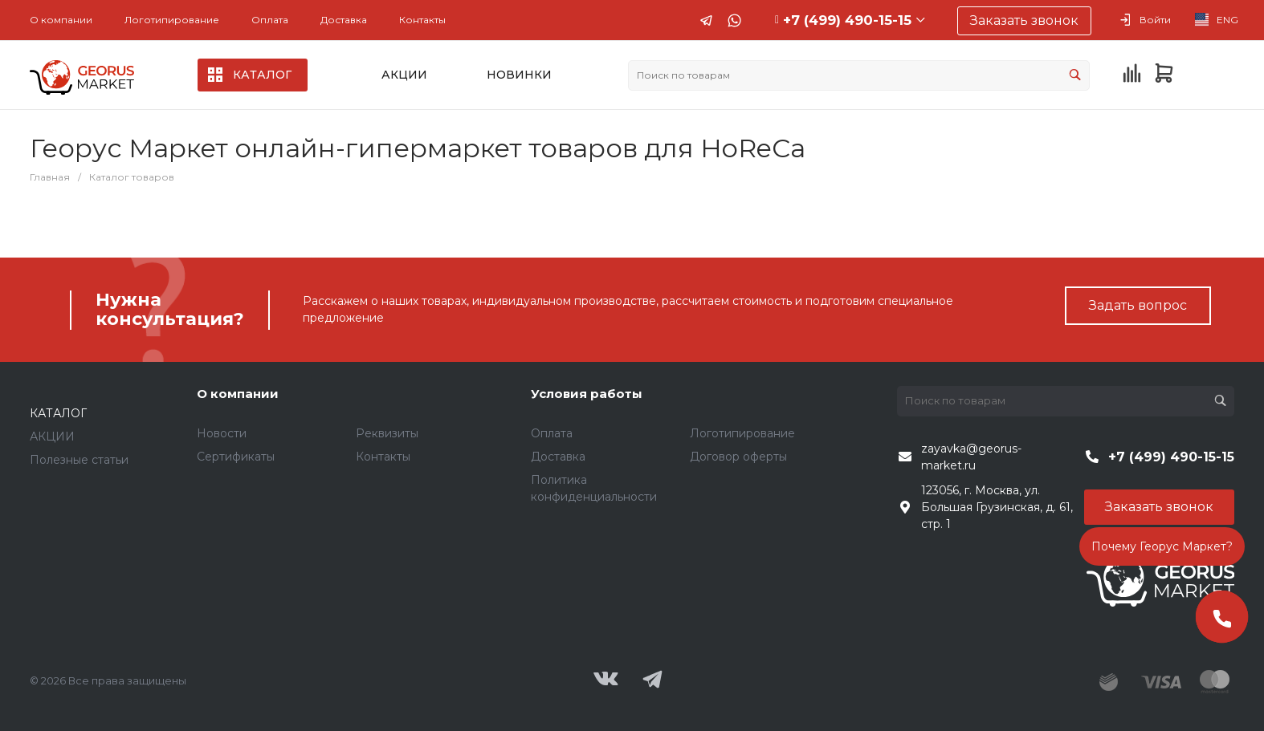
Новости (222, 433)
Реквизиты (387, 433)
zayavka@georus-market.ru (971, 457)
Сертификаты (236, 456)
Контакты (422, 20)
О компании (61, 20)
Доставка (343, 20)
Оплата (269, 20)
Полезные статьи (79, 460)
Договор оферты (738, 456)
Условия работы (586, 393)
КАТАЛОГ (58, 413)
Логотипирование (171, 20)
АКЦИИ (52, 436)
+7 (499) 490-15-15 (847, 20)
